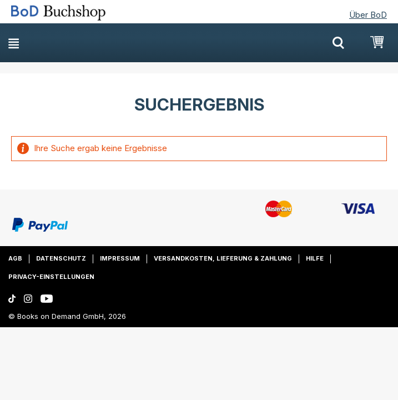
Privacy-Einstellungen (51, 277)
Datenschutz (61, 258)
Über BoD (368, 14)
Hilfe (315, 258)
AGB (15, 258)
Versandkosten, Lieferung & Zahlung (223, 258)
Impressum (120, 258)
